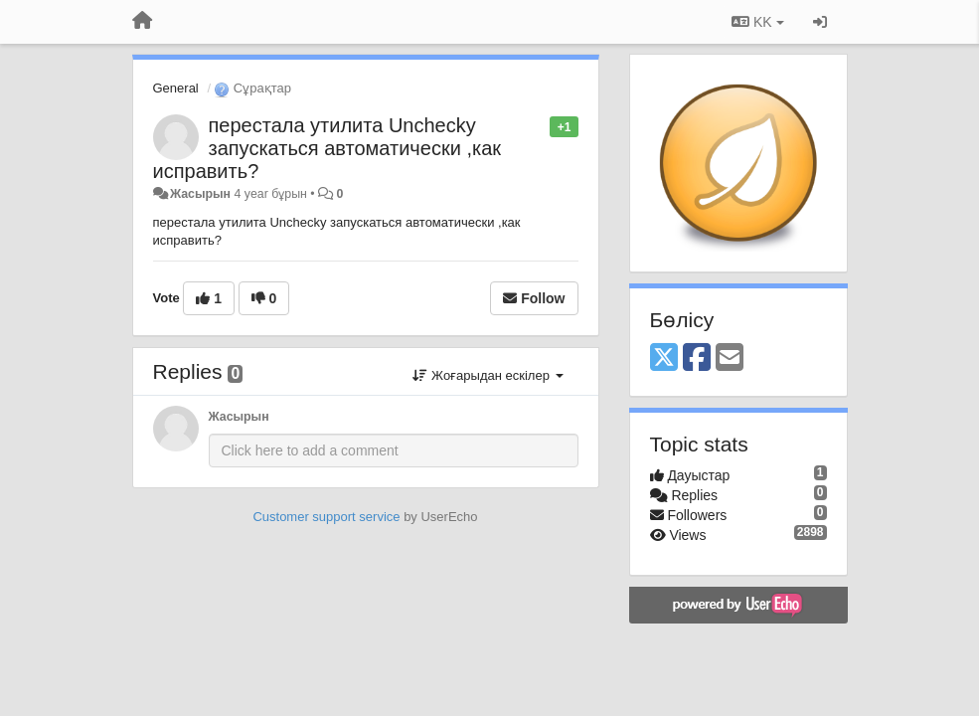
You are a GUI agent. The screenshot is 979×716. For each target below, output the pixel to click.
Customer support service (326, 516)
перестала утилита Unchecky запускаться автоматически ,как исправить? (327, 148)
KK (757, 22)
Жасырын (200, 194)
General (176, 88)
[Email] (729, 358)
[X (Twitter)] (664, 358)
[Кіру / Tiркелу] (820, 22)
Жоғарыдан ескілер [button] (487, 375)
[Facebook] (697, 358)
